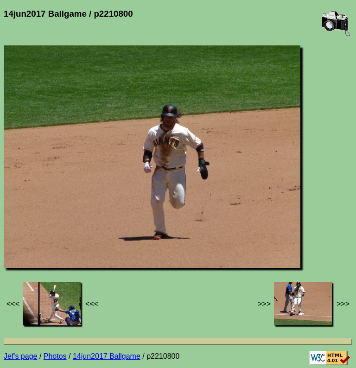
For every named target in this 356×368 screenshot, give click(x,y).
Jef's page (20, 356)
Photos (55, 356)
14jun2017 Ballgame (106, 356)
